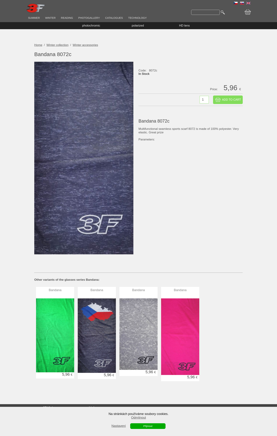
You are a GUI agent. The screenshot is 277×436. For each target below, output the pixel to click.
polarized (138, 25)
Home (38, 45)
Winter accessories (85, 45)
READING (67, 17)
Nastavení (118, 426)
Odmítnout (138, 417)
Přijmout (147, 426)
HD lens (184, 25)
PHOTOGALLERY (89, 17)
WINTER (50, 17)
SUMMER (34, 17)
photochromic (91, 25)
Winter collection (57, 45)
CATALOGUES (114, 17)
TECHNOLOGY (137, 17)
